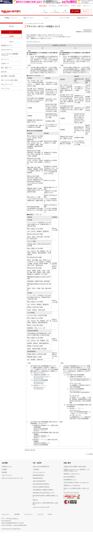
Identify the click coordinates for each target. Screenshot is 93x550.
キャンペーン (11, 59)
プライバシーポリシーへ (33, 41)
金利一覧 (11, 72)
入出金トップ (11, 63)
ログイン (11, 32)
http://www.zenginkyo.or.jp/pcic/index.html (79, 378)
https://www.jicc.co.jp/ (38, 381)
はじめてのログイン (11, 49)
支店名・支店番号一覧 (13, 518)
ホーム (26, 23)
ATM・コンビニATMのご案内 (11, 80)
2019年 (35, 23)
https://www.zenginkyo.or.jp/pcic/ (41, 376)
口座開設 (11, 36)
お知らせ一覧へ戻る (30, 450)
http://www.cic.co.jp (74, 410)
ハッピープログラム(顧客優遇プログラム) (11, 54)
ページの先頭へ (89, 454)
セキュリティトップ (11, 84)
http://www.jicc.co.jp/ (74, 390)
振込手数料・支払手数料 (11, 76)
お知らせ (31, 23)
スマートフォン (11, 88)
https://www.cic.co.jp (38, 387)
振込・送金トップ (11, 67)
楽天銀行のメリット (11, 45)
